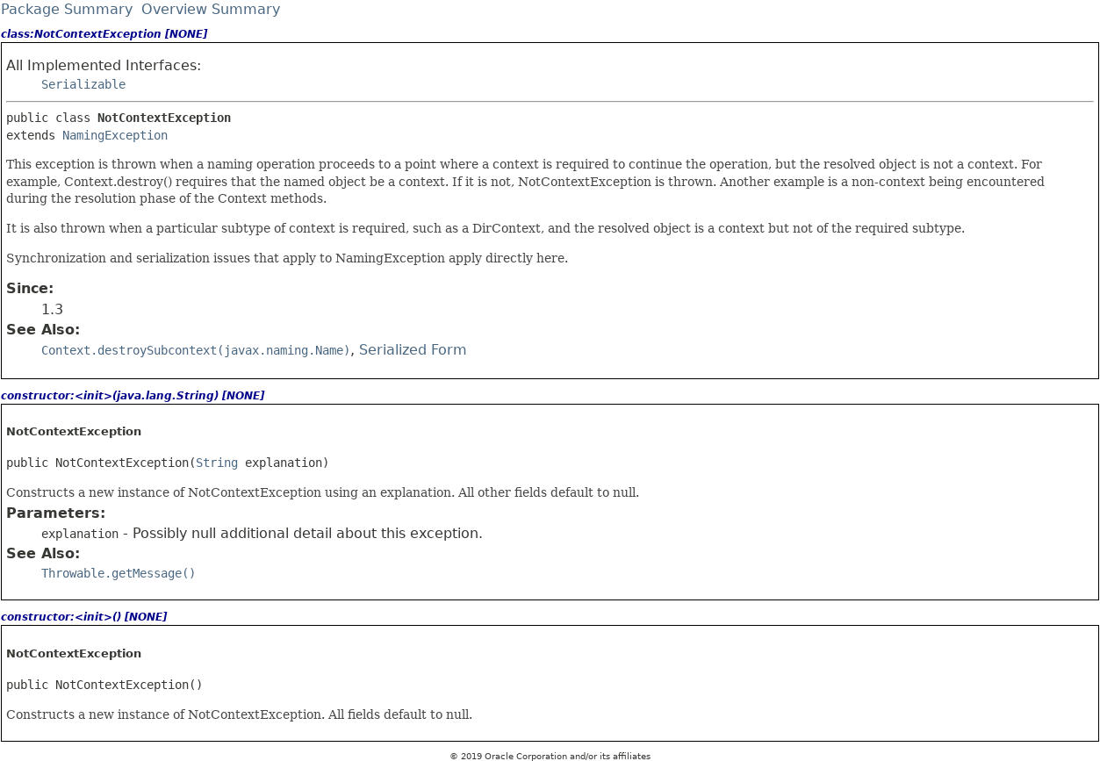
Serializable (83, 84)
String (217, 463)
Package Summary (67, 9)
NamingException (115, 135)
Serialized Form (413, 349)
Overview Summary (210, 9)
